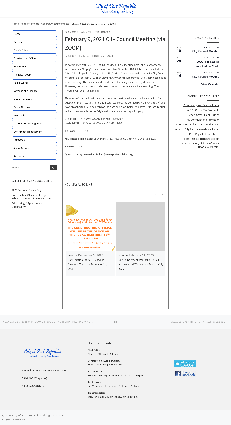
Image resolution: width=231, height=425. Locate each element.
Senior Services (22, 148)
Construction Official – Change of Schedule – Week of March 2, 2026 (31, 196)
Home (15, 23)
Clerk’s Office (20, 50)
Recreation (19, 156)
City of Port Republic (25, 415)
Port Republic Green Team (204, 134)
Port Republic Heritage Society (201, 138)
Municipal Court (22, 74)
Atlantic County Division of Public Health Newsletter (200, 145)
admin (72, 55)
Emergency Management (27, 131)
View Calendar (210, 84)
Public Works (20, 82)
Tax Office (19, 140)
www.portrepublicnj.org (129, 111)
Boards (17, 42)
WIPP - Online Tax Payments (203, 110)
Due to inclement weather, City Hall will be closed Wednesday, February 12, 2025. (140, 264)
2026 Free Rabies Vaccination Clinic (207, 64)
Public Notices (21, 107)
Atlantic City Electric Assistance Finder (197, 129)
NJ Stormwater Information (203, 119)
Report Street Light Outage (203, 115)
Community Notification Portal (201, 105)
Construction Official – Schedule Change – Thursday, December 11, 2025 (87, 264)
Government (20, 66)
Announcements (30, 23)
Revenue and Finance (25, 91)
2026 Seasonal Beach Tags (27, 190)
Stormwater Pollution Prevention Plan (197, 124)
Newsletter (19, 115)
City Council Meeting (205, 51)
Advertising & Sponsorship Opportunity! (27, 205)
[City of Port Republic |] (115, 8)
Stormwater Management (28, 123)
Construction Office (24, 58)
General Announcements (55, 23)
